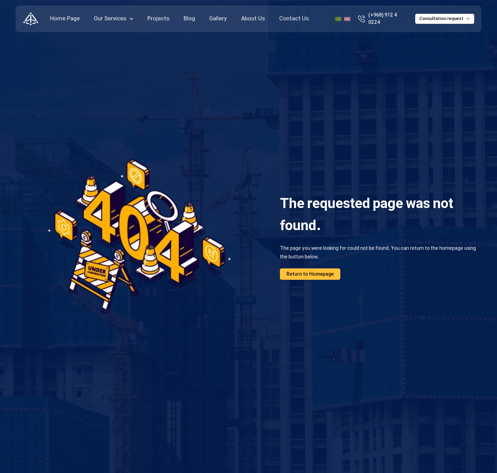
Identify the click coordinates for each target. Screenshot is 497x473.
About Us (253, 19)
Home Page (65, 19)
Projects (158, 19)
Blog (189, 19)
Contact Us (294, 19)
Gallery (218, 19)
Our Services (113, 19)
